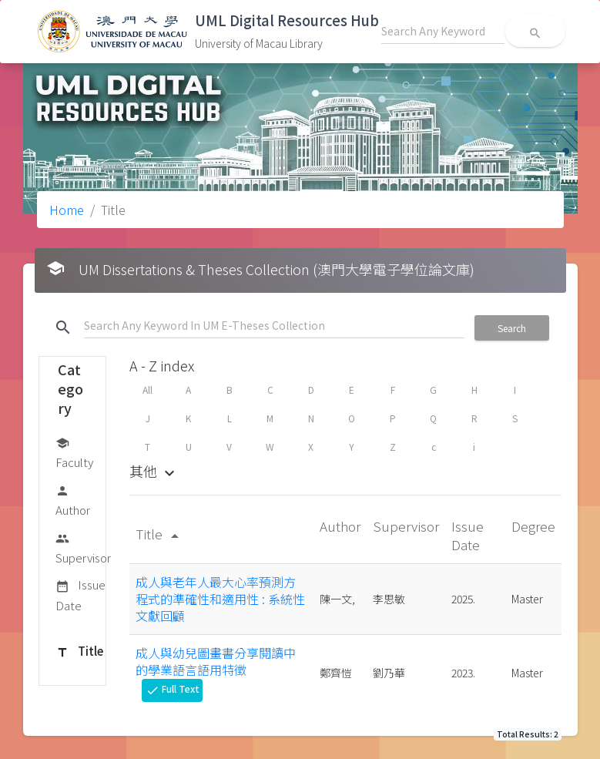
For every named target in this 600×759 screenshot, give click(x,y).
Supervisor (83, 547)
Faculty (74, 452)
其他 (154, 471)
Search (512, 327)
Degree (533, 526)
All (147, 389)
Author (72, 500)
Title (79, 652)
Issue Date (80, 594)
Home (66, 209)
